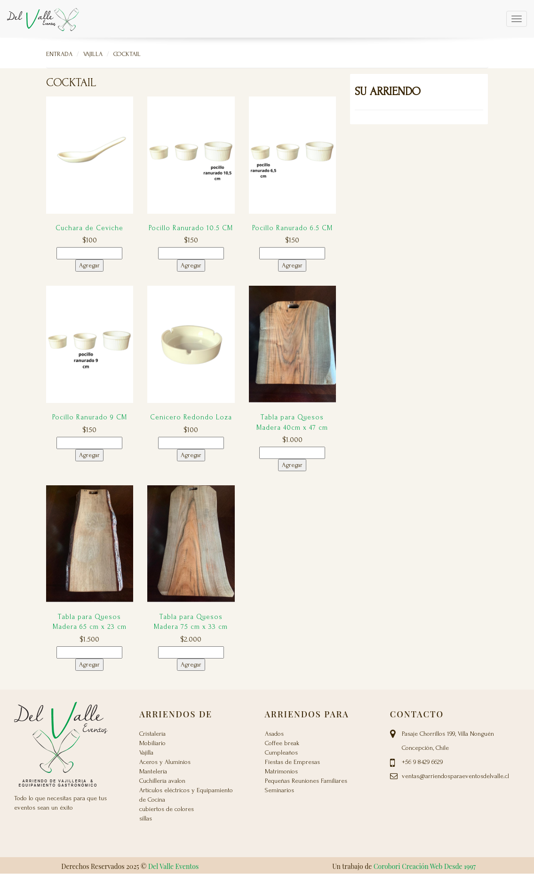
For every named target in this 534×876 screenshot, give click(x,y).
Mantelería (153, 771)
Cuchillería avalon (162, 780)
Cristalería (152, 733)
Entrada (59, 53)
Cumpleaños (281, 752)
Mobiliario (152, 743)
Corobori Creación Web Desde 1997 (425, 866)
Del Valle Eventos (173, 866)
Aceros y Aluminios (165, 761)
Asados (274, 733)
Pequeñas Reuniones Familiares (306, 780)
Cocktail (127, 53)
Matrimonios (281, 771)
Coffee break (282, 743)
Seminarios (279, 790)
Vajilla (93, 53)
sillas (145, 818)
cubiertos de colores (166, 808)
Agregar (89, 265)
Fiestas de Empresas (292, 761)
